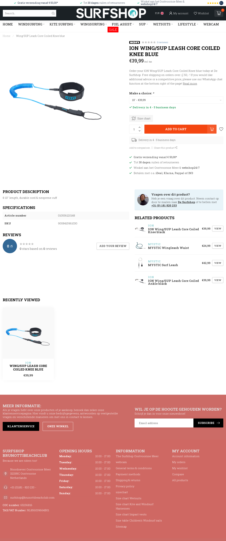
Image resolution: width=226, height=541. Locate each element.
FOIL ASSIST (122, 24)
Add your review (113, 246)
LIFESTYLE (187, 24)
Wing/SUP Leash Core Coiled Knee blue (40, 36)
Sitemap (121, 526)
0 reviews (162, 42)
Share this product (166, 147)
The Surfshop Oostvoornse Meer (137, 456)
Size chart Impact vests (131, 514)
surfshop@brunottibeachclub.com (32, 497)
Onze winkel (58, 426)
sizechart (122, 492)
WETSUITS (162, 24)
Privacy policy (125, 486)
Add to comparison (139, 147)
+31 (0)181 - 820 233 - (23, 487)
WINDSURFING (30, 24)
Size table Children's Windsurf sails (139, 520)
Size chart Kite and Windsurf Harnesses (134, 506)
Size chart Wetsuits (128, 498)
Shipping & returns (128, 480)
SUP (142, 24)
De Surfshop (186, 202)
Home (8, 24)
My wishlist (180, 468)
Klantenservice (21, 426)
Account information (186, 456)
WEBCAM (211, 24)
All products (180, 480)
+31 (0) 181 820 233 (164, 205)
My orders (178, 462)
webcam (121, 462)
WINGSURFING (92, 24)
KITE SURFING (61, 24)
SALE (113, 29)
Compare (178, 474)
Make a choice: (141, 93)
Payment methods (128, 474)
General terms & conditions (134, 468)
